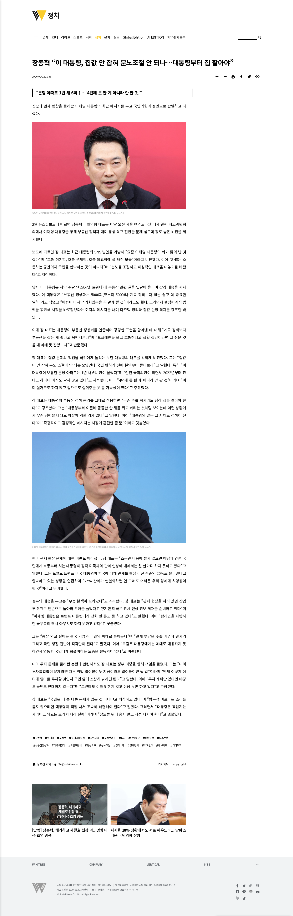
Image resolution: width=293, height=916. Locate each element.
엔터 (55, 37)
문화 (107, 37)
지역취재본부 (176, 37)
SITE (207, 864)
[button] (217, 77)
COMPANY (95, 864)
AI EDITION (155, 37)
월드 (116, 37)
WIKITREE (38, 864)
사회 (89, 37)
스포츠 (77, 37)
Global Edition (133, 37)
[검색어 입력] (247, 38)
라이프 (65, 37)
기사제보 (163, 764)
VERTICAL (153, 864)
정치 (98, 37)
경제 (46, 37)
